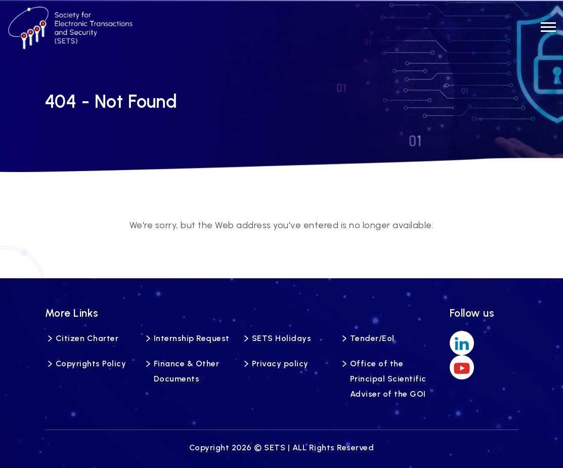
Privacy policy (280, 363)
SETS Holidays (282, 338)
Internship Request (192, 338)
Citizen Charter (87, 338)
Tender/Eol (372, 338)
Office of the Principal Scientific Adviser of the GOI (388, 379)
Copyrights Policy (91, 363)
